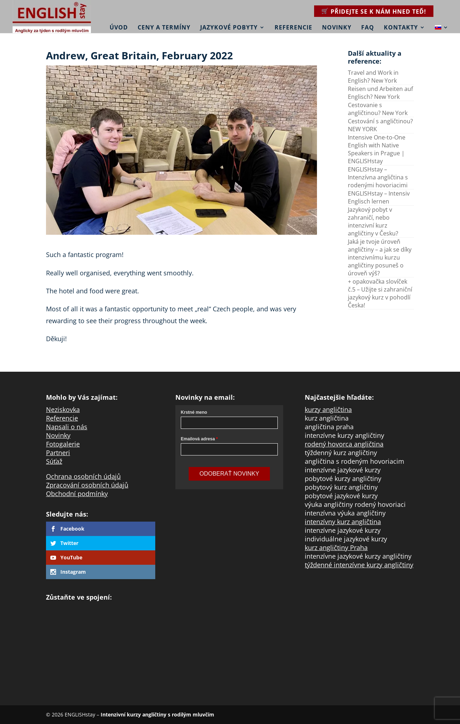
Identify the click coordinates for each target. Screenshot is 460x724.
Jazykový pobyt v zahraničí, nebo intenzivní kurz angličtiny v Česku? (373, 221)
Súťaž (54, 461)
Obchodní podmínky (77, 493)
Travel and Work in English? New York (373, 76)
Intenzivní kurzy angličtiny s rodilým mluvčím (157, 714)
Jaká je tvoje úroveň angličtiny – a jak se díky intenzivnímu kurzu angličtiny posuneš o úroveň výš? (379, 257)
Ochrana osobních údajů (83, 476)
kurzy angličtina (328, 409)
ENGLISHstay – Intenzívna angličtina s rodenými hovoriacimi (378, 177)
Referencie (293, 28)
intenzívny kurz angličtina (343, 521)
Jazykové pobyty (229, 28)
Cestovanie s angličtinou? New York (378, 109)
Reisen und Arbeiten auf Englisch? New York (380, 93)
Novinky (336, 28)
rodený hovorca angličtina (344, 444)
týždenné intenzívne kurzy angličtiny (359, 564)
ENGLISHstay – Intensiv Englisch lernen (379, 197)
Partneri (58, 452)
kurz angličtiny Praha (336, 547)
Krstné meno (194, 412)
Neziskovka (63, 409)
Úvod (119, 28)
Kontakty (401, 28)
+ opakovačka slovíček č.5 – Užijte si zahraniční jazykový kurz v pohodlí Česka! (380, 293)
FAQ (367, 28)
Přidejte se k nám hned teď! (378, 11)
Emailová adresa (198, 438)
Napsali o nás (66, 426)
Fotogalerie (63, 444)
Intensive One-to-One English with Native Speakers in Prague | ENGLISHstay (376, 149)
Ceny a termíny (164, 28)
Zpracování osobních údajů (87, 485)
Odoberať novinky (229, 474)
